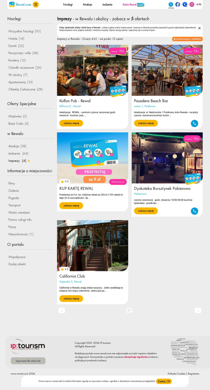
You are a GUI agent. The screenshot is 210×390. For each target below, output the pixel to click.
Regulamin (193, 373)
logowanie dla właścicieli (28, 360)
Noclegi (67, 4)
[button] (36, 4)
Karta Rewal (133, 4)
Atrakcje (87, 4)
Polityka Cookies (177, 373)
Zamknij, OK (164, 381)
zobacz (153, 357)
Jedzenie (107, 4)
